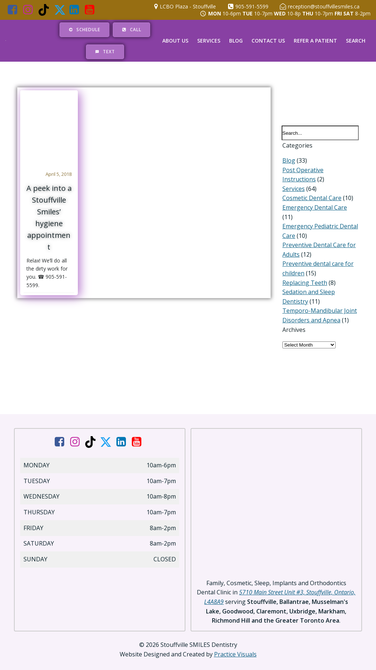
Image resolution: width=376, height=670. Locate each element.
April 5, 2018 (59, 174)
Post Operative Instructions (320, 171)
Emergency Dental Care (314, 209)
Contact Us (268, 40)
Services (208, 40)
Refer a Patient (315, 40)
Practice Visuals (235, 648)
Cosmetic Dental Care (311, 199)
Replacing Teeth (304, 275)
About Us (175, 40)
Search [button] (355, 40)
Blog (236, 40)
